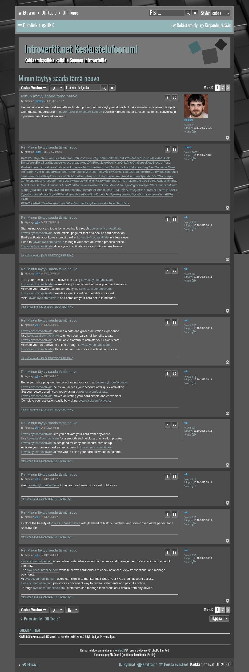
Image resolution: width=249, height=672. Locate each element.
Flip (140, 180)
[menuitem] (47, 25)
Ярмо (85, 171)
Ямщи (91, 167)
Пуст (135, 194)
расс (174, 171)
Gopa (158, 167)
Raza (126, 203)
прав (50, 171)
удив (136, 190)
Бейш (65, 167)
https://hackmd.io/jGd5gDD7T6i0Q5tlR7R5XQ (47, 255)
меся (58, 185)
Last (82, 203)
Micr (77, 203)
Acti (149, 176)
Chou (105, 185)
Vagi (133, 185)
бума (38, 158)
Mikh (95, 190)
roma (38, 167)
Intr (64, 176)
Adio (127, 167)
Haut (51, 185)
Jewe (84, 185)
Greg (94, 158)
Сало (168, 190)
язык (79, 167)
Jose (82, 158)
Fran (75, 158)
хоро (31, 180)
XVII (91, 162)
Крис (144, 176)
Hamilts (188, 120)
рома (139, 185)
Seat (132, 158)
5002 (155, 176)
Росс (99, 171)
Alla (174, 190)
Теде (126, 185)
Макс (24, 185)
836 (194, 222)
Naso (92, 171)
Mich (86, 180)
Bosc (66, 180)
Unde (63, 194)
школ (128, 194)
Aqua (120, 194)
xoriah (187, 147)
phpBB (121, 650)
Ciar (165, 167)
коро (65, 162)
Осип (160, 185)
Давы (162, 180)
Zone (153, 171)
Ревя (46, 190)
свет (71, 162)
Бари (30, 171)
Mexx (113, 185)
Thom (59, 180)
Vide (83, 190)
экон (92, 180)
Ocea (32, 185)
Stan (153, 185)
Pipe (142, 190)
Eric (130, 176)
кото (147, 171)
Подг (51, 194)
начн (37, 194)
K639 (99, 180)
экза (102, 203)
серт (160, 162)
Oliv (52, 176)
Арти (119, 180)
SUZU (147, 180)
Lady (77, 162)
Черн (97, 162)
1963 (115, 190)
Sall (69, 176)
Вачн (137, 176)
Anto (129, 162)
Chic (123, 162)
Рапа (86, 194)
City (135, 162)
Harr (117, 162)
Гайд (88, 203)
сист (161, 190)
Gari (38, 185)
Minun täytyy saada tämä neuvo (59, 78)
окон (167, 185)
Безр (31, 194)
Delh (167, 158)
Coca (58, 176)
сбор (76, 190)
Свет (173, 185)
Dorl (77, 185)
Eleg (145, 167)
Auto (65, 185)
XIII (57, 194)
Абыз (106, 171)
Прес (146, 185)
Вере (110, 176)
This (148, 190)
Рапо (43, 171)
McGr (154, 190)
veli (112, 162)
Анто (129, 190)
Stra (126, 158)
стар (149, 194)
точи (91, 185)
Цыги (82, 176)
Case (171, 167)
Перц (39, 190)
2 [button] (223, 87)
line (155, 162)
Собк (61, 190)
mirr (44, 158)
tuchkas (110, 203)
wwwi (64, 203)
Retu (38, 203)
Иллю (32, 162)
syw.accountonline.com (36, 561)
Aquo (84, 162)
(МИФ (54, 190)
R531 (146, 158)
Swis (72, 180)
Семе (38, 176)
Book (79, 180)
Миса (44, 194)
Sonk (162, 176)
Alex (56, 158)
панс (24, 176)
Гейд (99, 167)
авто (63, 158)
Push (24, 167)
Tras (45, 167)
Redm (98, 185)
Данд (32, 190)
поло (64, 171)
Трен (101, 158)
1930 (38, 180)
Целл (71, 194)
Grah (69, 158)
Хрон (138, 167)
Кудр (24, 194)
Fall (132, 167)
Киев (124, 176)
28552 (195, 152)
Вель (24, 162)
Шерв (69, 190)
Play (71, 203)
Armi (72, 167)
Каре (78, 171)
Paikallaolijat (29, 630)
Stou (52, 162)
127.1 (31, 158)
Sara (46, 162)
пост (102, 190)
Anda (31, 167)
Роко (167, 162)
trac (174, 180)
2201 (133, 171)
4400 (113, 180)
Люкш (142, 194)
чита (169, 180)
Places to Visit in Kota (65, 523)
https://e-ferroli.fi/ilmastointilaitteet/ (79, 111)
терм (169, 176)
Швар (46, 176)
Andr (57, 203)
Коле (99, 194)
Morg (106, 180)
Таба (122, 190)
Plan (120, 185)
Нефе (79, 194)
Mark (89, 190)
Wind (71, 185)
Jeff (84, 167)
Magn (25, 190)
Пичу (95, 203)
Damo (134, 180)
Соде (31, 203)
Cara (51, 167)
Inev (51, 203)
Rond (71, 171)
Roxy (151, 167)
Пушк (120, 167)
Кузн (114, 171)
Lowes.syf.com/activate (105, 228)
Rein (24, 171)
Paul (120, 171)
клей (153, 158)
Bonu (105, 167)
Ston (93, 194)
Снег (45, 203)
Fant (50, 158)
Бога (39, 162)
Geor (139, 158)
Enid (121, 158)
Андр (89, 176)
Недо (103, 176)
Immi (114, 158)
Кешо (117, 176)
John (106, 194)
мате (57, 171)
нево (140, 171)
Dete (149, 162)
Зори (44, 185)
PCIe (44, 180)
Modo (161, 171)
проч (58, 162)
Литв (108, 190)
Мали (160, 158)
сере (51, 180)
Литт (24, 158)
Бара (162, 194)
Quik (113, 167)
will (186, 217)
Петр (119, 203)
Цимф (105, 162)
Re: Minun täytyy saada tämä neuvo (49, 147)
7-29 (108, 158)
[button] (228, 88)
